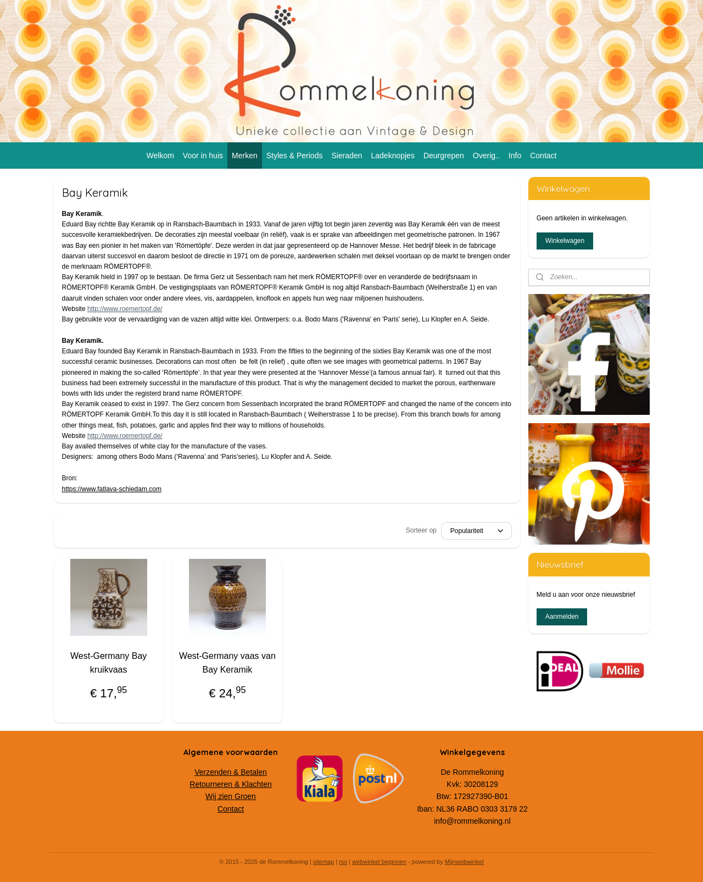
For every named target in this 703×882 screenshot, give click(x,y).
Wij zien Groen (230, 796)
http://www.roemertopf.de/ (125, 309)
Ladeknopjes (392, 155)
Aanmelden (562, 616)
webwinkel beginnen (379, 861)
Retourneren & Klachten (230, 784)
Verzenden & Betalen (230, 772)
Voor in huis (203, 155)
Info (515, 155)
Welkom (160, 155)
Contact (543, 155)
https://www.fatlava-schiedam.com (111, 489)
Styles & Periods (294, 155)
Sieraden (346, 155)
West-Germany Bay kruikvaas (108, 663)
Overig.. (486, 155)
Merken (245, 155)
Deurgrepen (443, 155)
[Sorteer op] (476, 531)
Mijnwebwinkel (464, 861)
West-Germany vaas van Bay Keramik (227, 663)
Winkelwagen (564, 241)
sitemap (323, 861)
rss (343, 861)
